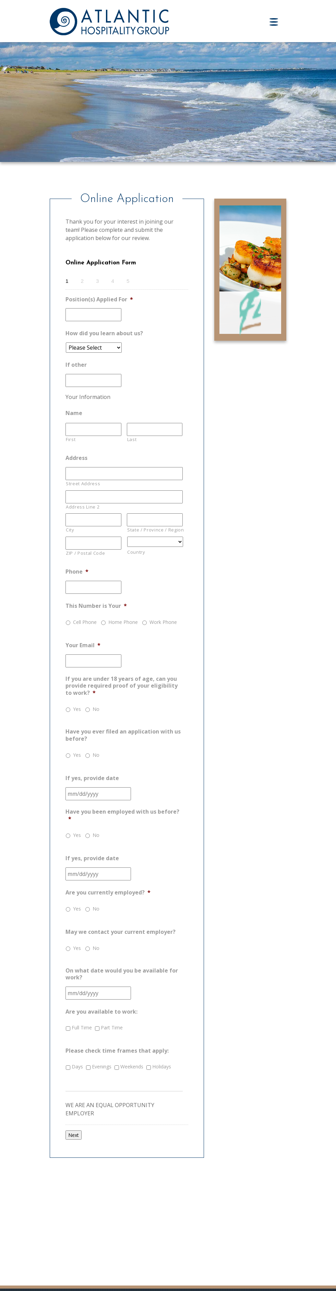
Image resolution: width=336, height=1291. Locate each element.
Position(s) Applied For (99, 299)
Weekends (131, 1066)
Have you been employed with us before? (122, 815)
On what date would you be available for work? (121, 974)
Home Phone (123, 622)
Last (132, 439)
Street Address (83, 483)
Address (76, 458)
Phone (76, 571)
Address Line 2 (82, 507)
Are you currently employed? (108, 892)
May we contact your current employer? (120, 932)
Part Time (112, 1027)
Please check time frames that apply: (117, 1050)
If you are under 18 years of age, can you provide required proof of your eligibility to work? (121, 686)
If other (76, 364)
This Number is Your (96, 606)
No (96, 709)
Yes (77, 709)
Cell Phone (85, 622)
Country (136, 552)
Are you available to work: (101, 1011)
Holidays (161, 1066)
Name (73, 413)
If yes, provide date (92, 778)
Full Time (82, 1027)
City (70, 530)
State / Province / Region (155, 530)
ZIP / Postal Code (85, 553)
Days (77, 1066)
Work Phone (163, 622)
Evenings (101, 1066)
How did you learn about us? (104, 333)
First (70, 439)
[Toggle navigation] (277, 22)
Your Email (82, 645)
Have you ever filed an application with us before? (123, 735)
